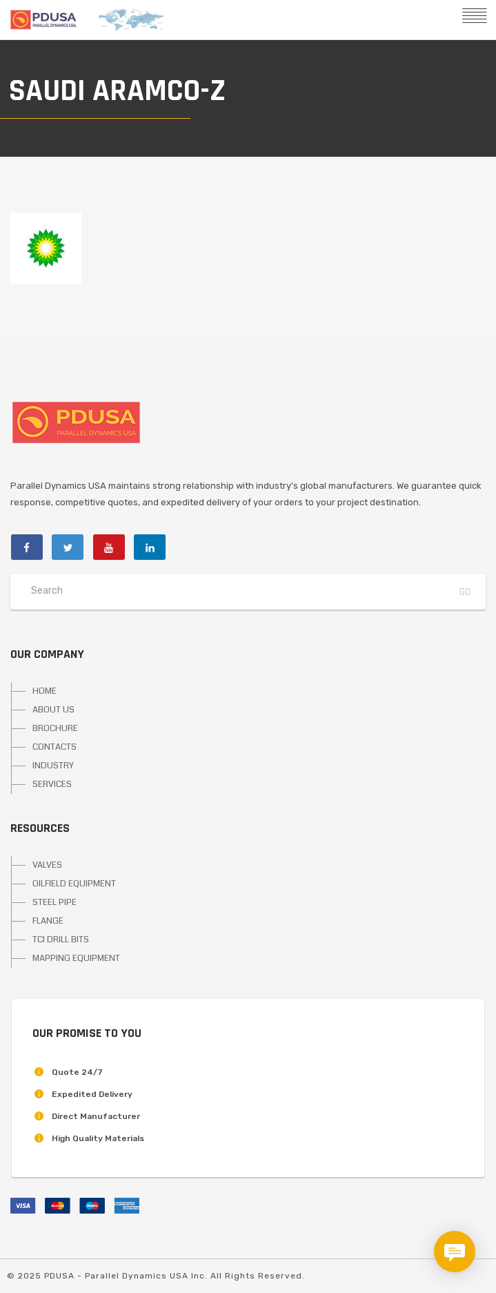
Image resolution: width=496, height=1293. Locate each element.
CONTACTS (54, 747)
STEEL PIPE (54, 902)
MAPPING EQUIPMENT (76, 958)
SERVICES (52, 784)
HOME (44, 691)
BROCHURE (55, 728)
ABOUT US (53, 709)
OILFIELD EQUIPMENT (74, 883)
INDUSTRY (53, 765)
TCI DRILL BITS (60, 939)
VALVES (47, 865)
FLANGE (47, 921)
